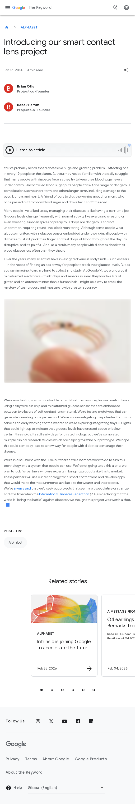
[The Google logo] (16, 744)
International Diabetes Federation (64, 494)
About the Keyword (24, 772)
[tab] (41, 690)
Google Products (91, 759)
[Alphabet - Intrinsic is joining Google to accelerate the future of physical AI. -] (63, 635)
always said (22, 488)
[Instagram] (38, 721)
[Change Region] (66, 788)
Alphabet (29, 27)
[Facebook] (78, 721)
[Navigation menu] (7, 7)
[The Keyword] (6, 27)
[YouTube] (64, 721)
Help (14, 788)
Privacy (12, 759)
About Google (55, 759)
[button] (126, 70)
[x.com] (51, 721)
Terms (31, 759)
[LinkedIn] (91, 721)
